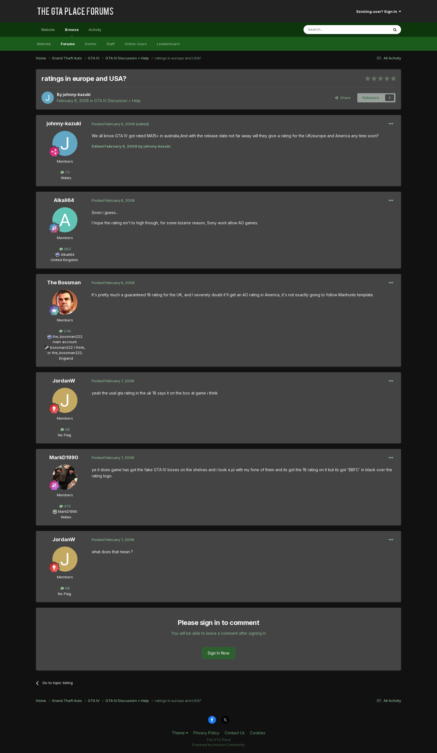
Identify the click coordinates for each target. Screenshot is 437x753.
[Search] (332, 29)
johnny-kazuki (77, 94)
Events (90, 44)
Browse (72, 32)
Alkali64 (64, 200)
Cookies (257, 732)
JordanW (63, 381)
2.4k (65, 331)
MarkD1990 (63, 457)
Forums (68, 44)
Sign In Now (218, 653)
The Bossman (64, 282)
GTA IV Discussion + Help (117, 100)
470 (65, 506)
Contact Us (235, 732)
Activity (95, 29)
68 (65, 429)
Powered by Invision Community (218, 745)
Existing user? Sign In (378, 11)
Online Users (136, 44)
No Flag (64, 435)
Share (343, 97)
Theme (180, 732)
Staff (110, 44)
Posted (113, 124)
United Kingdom (64, 260)
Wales (64, 177)
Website (48, 29)
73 (65, 172)
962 (65, 249)
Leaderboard (168, 44)
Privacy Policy (206, 732)
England (64, 358)
